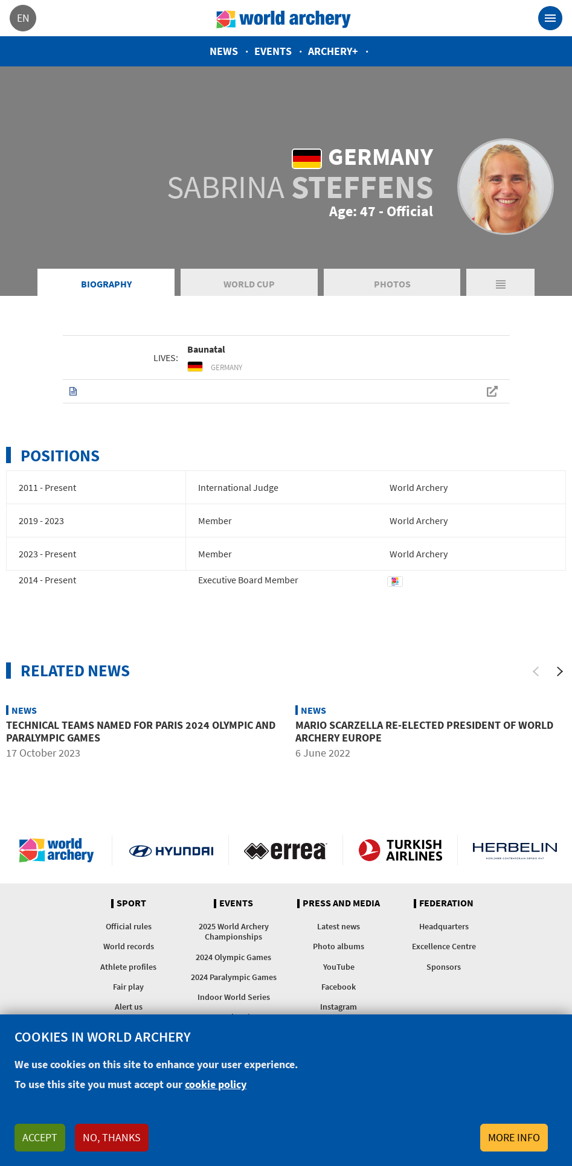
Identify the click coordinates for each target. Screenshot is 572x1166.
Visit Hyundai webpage (171, 850)
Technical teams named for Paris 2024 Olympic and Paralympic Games (140, 731)
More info (514, 1137)
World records (128, 946)
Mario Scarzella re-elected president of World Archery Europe (424, 731)
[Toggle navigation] (550, 18)
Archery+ (333, 51)
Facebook (338, 986)
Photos (392, 284)
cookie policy (215, 1084)
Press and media (341, 903)
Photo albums (338, 946)
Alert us (129, 1006)
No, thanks (112, 1137)
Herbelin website (515, 850)
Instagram (338, 1006)
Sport (131, 903)
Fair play (128, 986)
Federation (446, 903)
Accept (39, 1137)
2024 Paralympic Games (234, 977)
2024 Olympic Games (233, 957)
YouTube (339, 966)
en (23, 18)
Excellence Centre (444, 946)
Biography (106, 284)
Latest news (338, 926)
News (224, 51)
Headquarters (444, 926)
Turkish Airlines (400, 850)
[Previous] (536, 671)
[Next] (560, 671)
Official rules (129, 926)
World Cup (249, 284)
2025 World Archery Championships (234, 931)
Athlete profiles (128, 966)
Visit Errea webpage (286, 850)
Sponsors (443, 966)
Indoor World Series (234, 996)
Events (273, 51)
